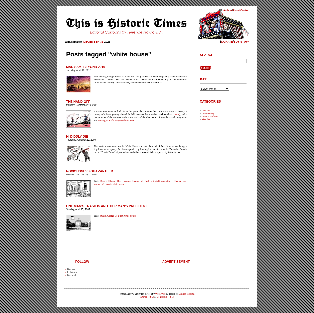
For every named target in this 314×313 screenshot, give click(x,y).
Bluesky (71, 269)
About (236, 10)
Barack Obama (107, 181)
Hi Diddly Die (77, 136)
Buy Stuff (241, 41)
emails (103, 215)
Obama (177, 181)
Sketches (206, 119)
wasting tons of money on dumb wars (116, 120)
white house (118, 184)
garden (127, 181)
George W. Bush (140, 181)
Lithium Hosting (186, 293)
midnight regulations (161, 181)
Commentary (208, 113)
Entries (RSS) (147, 296)
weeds (109, 184)
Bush (119, 181)
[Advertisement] (176, 274)
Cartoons (206, 110)
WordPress (160, 293)
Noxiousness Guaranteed (89, 171)
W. (103, 184)
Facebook (71, 275)
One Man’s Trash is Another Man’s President (106, 206)
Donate (227, 41)
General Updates (210, 116)
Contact (244, 10)
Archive (227, 10)
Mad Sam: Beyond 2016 (85, 67)
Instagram (72, 272)
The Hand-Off (78, 101)
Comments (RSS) (165, 296)
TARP (176, 114)
